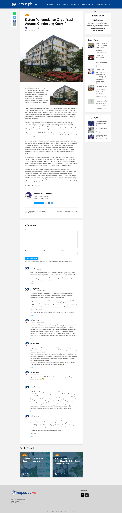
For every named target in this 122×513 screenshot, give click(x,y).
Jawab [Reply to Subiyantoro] (31, 436)
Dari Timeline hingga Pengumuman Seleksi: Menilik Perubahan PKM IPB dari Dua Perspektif (102, 103)
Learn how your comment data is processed (60, 261)
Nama (26, 250)
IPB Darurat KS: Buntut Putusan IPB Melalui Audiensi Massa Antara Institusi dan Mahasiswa (102, 47)
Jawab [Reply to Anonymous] (31, 283)
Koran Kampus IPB (71, 509)
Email (44, 250)
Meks (59, 509)
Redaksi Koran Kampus (31, 28)
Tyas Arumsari (35, 387)
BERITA (58, 4)
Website (62, 250)
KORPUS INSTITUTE (88, 4)
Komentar (27, 229)
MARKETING (75, 4)
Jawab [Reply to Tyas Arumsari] (31, 411)
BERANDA (50, 4)
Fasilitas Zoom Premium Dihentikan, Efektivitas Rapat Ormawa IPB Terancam (67, 461)
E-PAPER (66, 4)
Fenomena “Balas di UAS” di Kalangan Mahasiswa (33, 459)
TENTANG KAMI (102, 4)
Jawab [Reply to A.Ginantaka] (31, 338)
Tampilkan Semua (39, 203)
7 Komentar (56, 28)
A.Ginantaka (34, 320)
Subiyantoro (34, 416)
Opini (27, 15)
